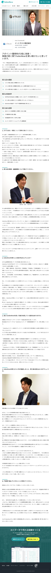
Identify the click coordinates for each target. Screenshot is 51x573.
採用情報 (7, 565)
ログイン (47, 5)
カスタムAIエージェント (6, 5)
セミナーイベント (41, 5)
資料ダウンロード (18, 539)
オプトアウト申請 (30, 565)
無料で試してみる (33, 539)
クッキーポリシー (22, 565)
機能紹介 (18, 5)
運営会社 (3, 565)
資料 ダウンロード (33, 2)
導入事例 (13, 5)
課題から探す (26, 5)
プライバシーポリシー (14, 565)
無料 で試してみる (45, 2)
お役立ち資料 (34, 5)
